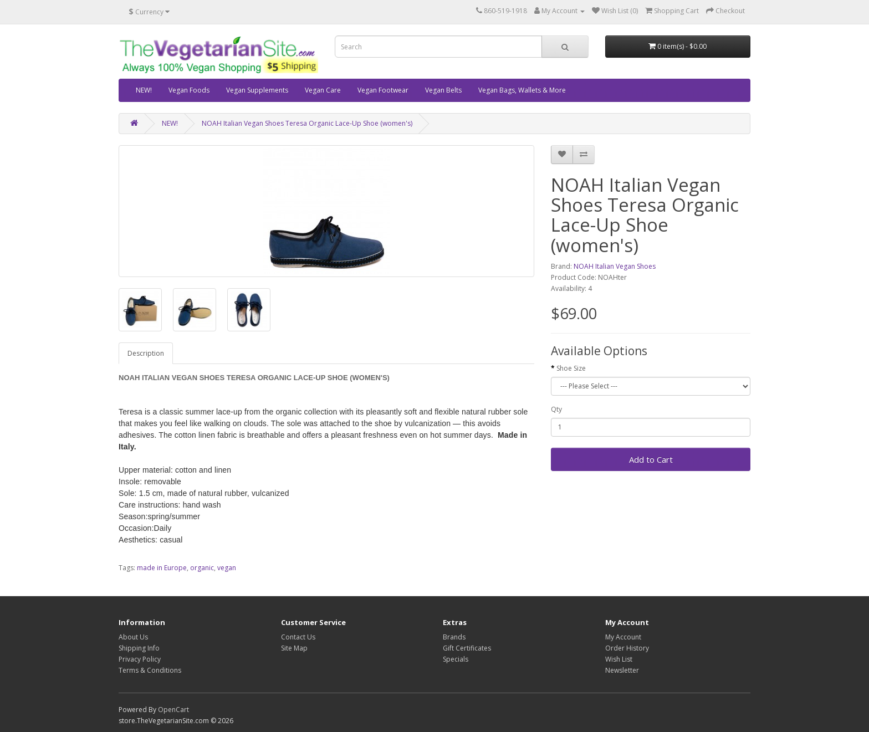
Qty (556, 409)
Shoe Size (571, 368)
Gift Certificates (467, 648)
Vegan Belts (443, 90)
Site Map (294, 648)
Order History (627, 648)
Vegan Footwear (382, 90)
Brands (454, 637)
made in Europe (162, 567)
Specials (455, 659)
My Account (623, 637)
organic (202, 567)
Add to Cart (651, 459)
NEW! (144, 90)
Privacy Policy (140, 659)
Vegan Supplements (257, 90)
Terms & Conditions (150, 670)
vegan (226, 567)
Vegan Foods (188, 90)
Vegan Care (323, 90)
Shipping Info (139, 648)
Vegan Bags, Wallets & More (522, 90)
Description (145, 353)
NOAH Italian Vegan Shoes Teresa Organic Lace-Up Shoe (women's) (307, 123)
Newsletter (622, 670)
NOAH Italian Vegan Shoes (615, 266)
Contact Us (298, 637)
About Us (133, 637)
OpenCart (173, 709)
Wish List (618, 659)
